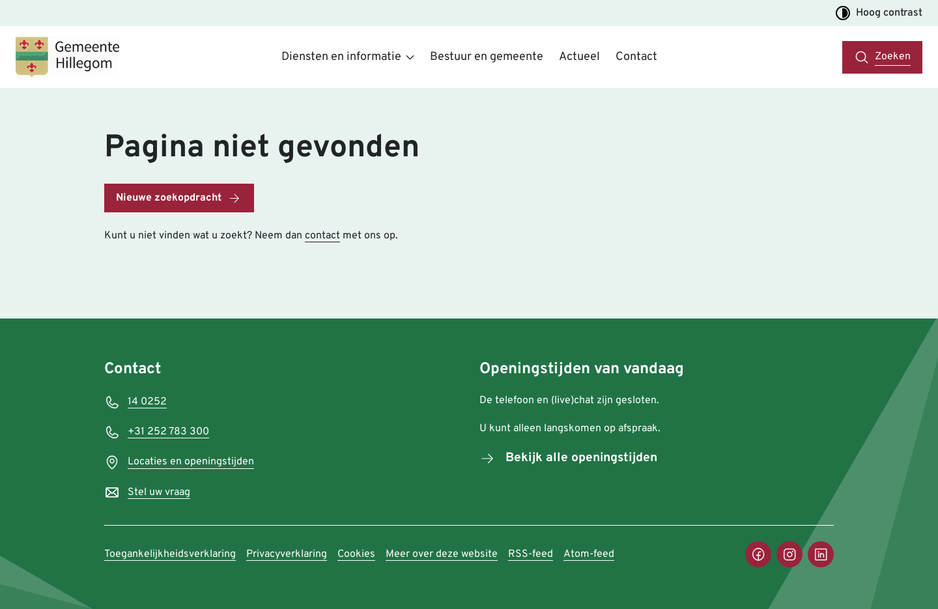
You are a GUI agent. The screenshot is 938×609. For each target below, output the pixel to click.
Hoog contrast (878, 13)
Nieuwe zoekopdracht (168, 198)
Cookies (356, 554)
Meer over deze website (442, 554)
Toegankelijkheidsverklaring (170, 554)
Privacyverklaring (286, 554)
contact (322, 235)
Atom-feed (588, 554)
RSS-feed (530, 554)
